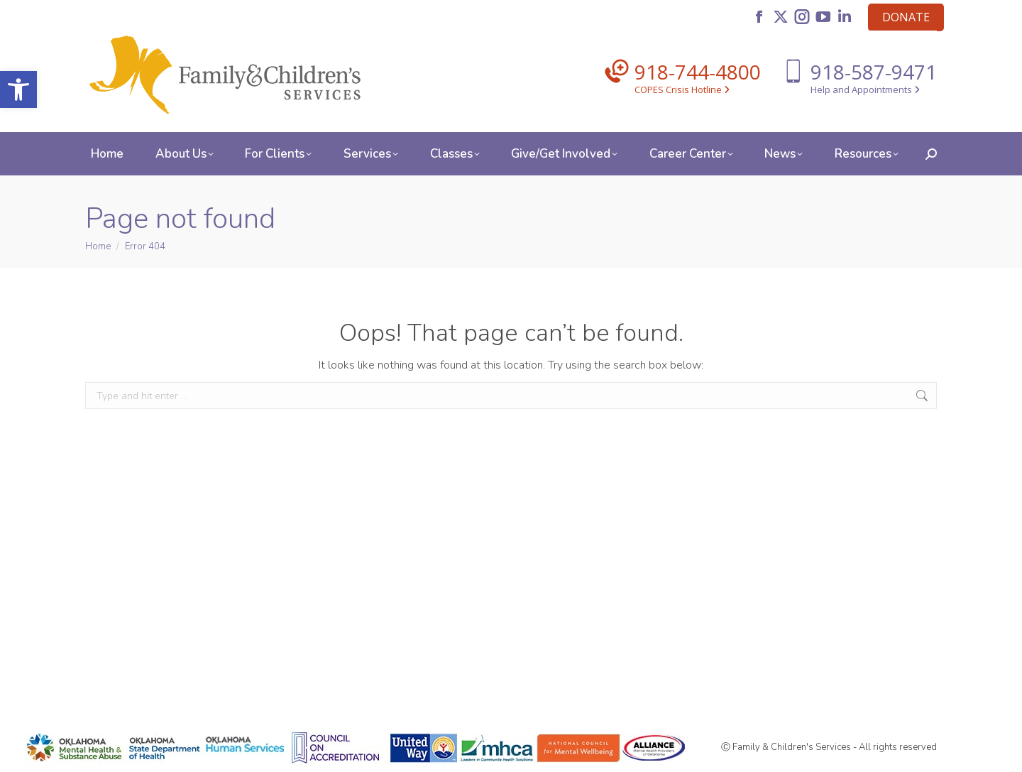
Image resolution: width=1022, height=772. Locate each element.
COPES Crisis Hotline (682, 89)
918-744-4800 (697, 71)
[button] (18, 89)
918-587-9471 (874, 71)
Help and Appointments (865, 89)
